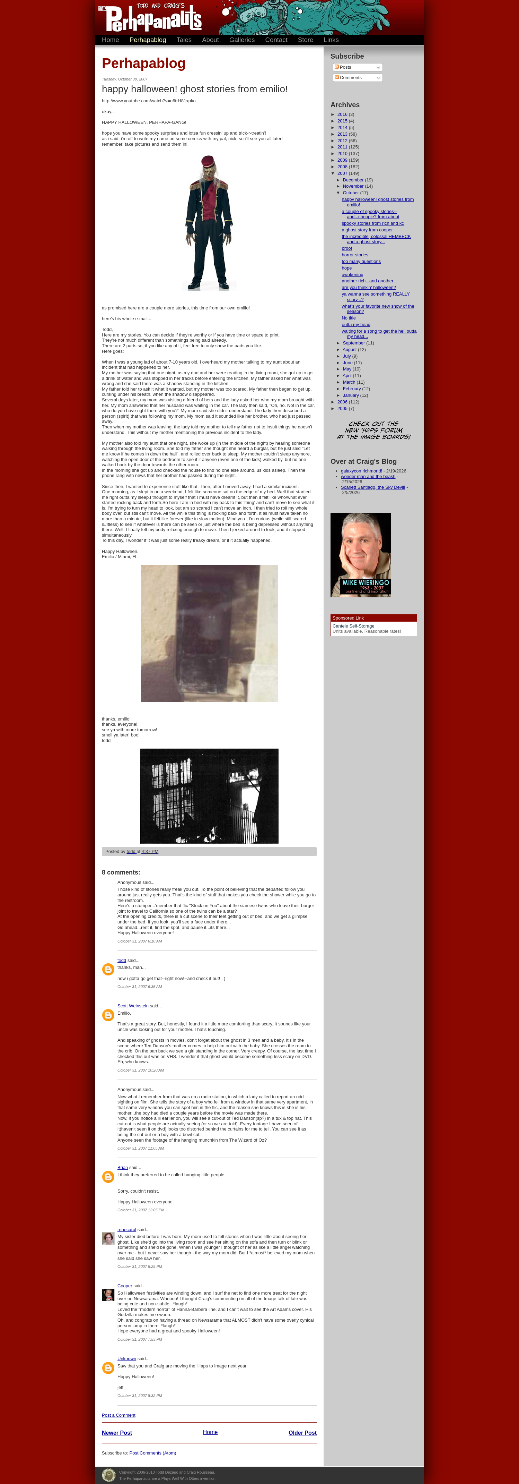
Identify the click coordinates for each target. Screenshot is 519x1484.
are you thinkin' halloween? (369, 287)
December (354, 179)
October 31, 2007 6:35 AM (139, 986)
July (347, 356)
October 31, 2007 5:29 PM (139, 1266)
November (354, 186)
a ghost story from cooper (367, 229)
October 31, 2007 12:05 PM (140, 1210)
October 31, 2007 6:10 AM (139, 941)
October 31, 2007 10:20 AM (140, 1070)
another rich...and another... (369, 280)
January (351, 395)
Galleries (242, 39)
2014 (343, 127)
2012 (343, 140)
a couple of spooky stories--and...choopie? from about (370, 214)
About (210, 39)
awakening (352, 274)
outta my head (356, 324)
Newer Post (117, 1433)
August (350, 349)
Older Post (303, 1433)
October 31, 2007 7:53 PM (139, 1339)
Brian (122, 1167)
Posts (343, 67)
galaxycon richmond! (361, 471)
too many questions (361, 261)
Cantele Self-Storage (354, 626)
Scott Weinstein (133, 1005)
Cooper (124, 1285)
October (351, 192)
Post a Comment (118, 1415)
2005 (343, 408)
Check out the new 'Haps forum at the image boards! (374, 431)
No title (348, 318)
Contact (276, 39)
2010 (343, 153)
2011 (343, 147)
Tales (184, 39)
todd (121, 960)
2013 (343, 134)
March (350, 382)
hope (347, 268)
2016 (343, 114)
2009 (343, 160)
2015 (343, 120)
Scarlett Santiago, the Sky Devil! (373, 487)
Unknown (126, 1358)
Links (331, 39)
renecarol (126, 1229)
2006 (343, 401)
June (348, 362)
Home (110, 39)
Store (306, 39)
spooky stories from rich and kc (373, 223)
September (354, 343)
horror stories (355, 254)
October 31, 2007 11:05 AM (140, 1148)
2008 (343, 166)
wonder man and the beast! (368, 476)
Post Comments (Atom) (153, 1453)
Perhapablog (148, 39)
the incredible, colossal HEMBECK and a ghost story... (376, 239)
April (348, 375)
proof (347, 248)
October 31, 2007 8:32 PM (139, 1395)
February (352, 388)
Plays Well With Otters (109, 1475)
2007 (343, 173)
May (348, 369)
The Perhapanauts (147, 17)
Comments (348, 77)
